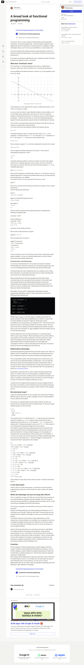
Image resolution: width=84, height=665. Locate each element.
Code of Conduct (29, 594)
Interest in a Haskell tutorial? (71, 42)
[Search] (6, 2)
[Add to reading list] (3, 57)
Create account (77, 1)
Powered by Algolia (45, 1)
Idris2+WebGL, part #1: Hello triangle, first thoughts (71, 36)
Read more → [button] (33, 633)
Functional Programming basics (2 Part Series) (29, 30)
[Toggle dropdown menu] (57, 601)
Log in (70, 1)
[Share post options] (3, 66)
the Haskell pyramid (22, 368)
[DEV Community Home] (2, 2)
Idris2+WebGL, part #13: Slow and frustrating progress (71, 29)
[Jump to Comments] (3, 52)
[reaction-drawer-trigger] (3, 47)
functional (20, 24)
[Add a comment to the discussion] (34, 590)
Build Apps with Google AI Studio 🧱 (27, 623)
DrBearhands (17, 7)
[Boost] (3, 61)
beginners (13, 24)
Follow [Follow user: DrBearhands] (71, 11)
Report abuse (37, 594)
